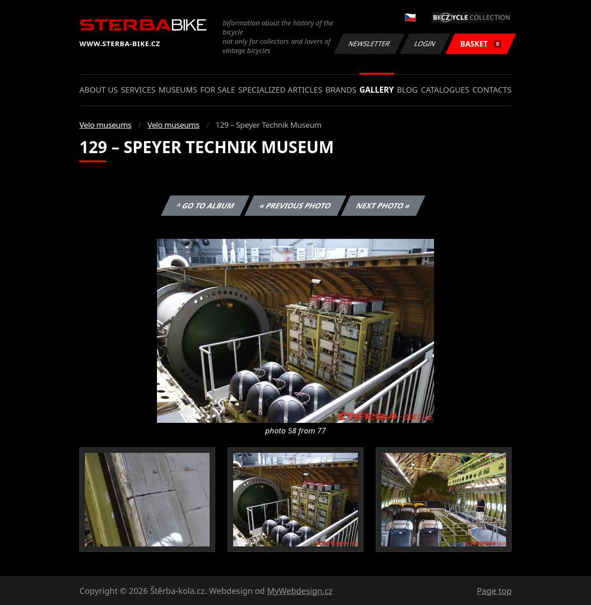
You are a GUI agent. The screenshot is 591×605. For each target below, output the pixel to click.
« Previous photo (295, 206)
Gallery (377, 89)
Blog (407, 89)
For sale (217, 89)
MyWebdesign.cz (299, 590)
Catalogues (445, 89)
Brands (341, 89)
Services (138, 89)
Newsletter (369, 43)
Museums (177, 89)
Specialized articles (280, 89)
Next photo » (383, 206)
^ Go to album (205, 206)
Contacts (492, 89)
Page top (494, 590)
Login (425, 43)
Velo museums (105, 124)
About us (98, 89)
